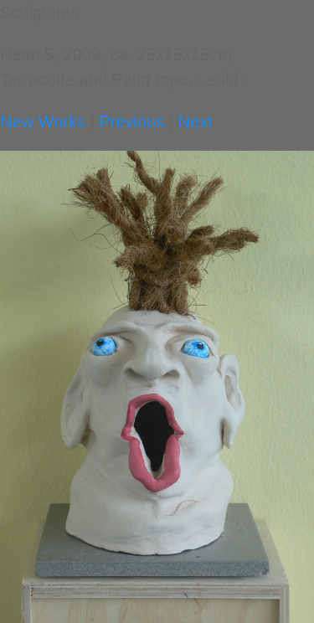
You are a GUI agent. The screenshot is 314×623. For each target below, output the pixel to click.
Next (195, 121)
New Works (42, 121)
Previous (131, 121)
